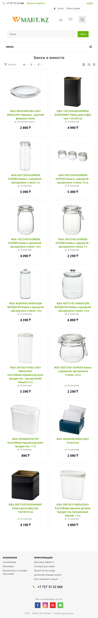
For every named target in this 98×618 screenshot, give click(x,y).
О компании (9, 562)
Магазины (8, 566)
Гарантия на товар (44, 570)
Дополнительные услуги (47, 574)
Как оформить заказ (46, 579)
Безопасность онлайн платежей (15, 572)
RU (91, 3)
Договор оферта (44, 562)
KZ (88, 3)
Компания (10, 557)
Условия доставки (44, 566)
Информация (43, 557)
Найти (83, 34)
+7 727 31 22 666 (15, 3)
